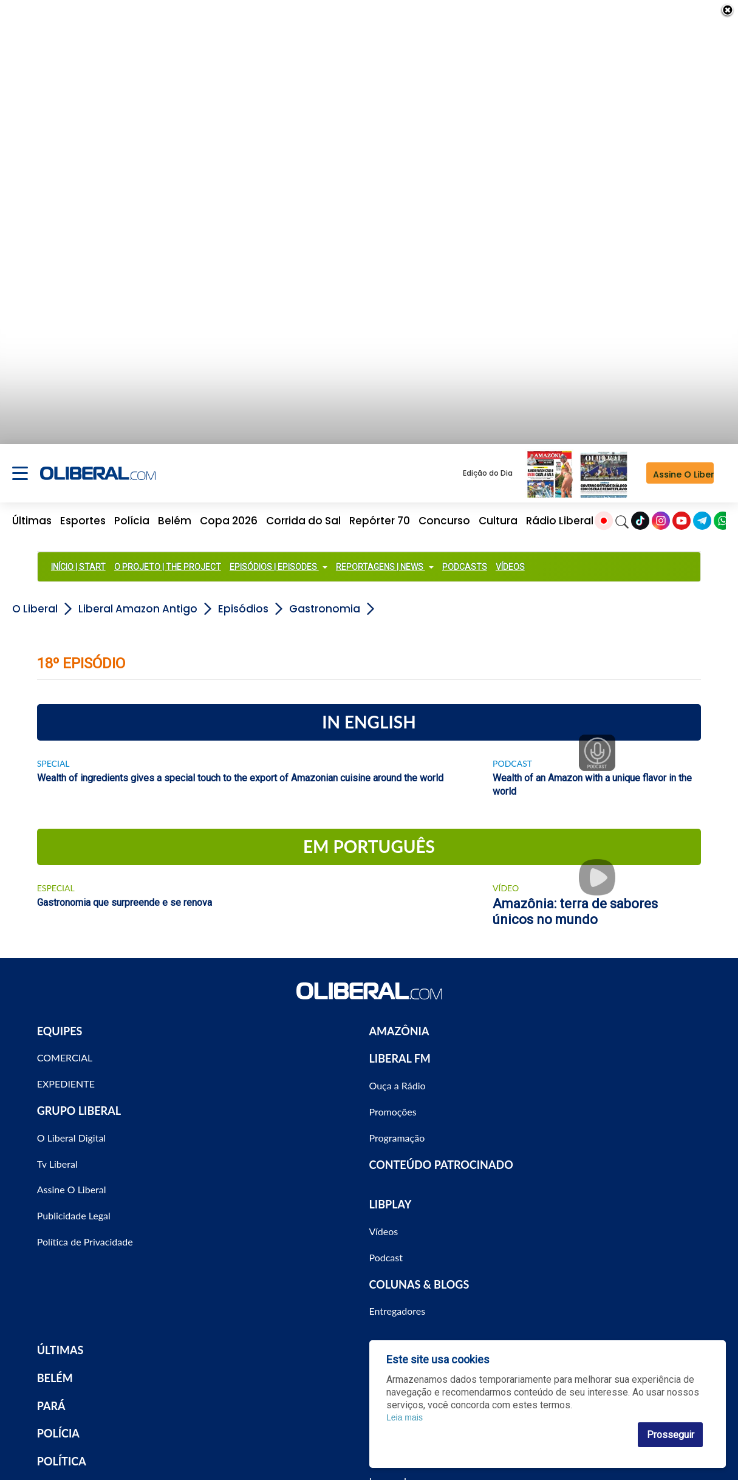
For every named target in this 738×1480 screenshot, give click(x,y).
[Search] (622, 497)
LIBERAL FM (400, 1035)
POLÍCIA (58, 1410)
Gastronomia (324, 585)
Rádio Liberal (559, 497)
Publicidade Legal (74, 1192)
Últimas (32, 497)
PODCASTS (464, 543)
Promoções (393, 1088)
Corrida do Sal (303, 497)
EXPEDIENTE (66, 1060)
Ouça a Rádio (397, 1061)
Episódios (243, 585)
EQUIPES (60, 1007)
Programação (397, 1114)
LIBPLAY (390, 1181)
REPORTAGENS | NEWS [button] (385, 543)
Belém (174, 497)
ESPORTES (396, 1326)
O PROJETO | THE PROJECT (167, 543)
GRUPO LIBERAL (79, 1087)
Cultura (498, 497)
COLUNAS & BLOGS (419, 1260)
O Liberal (35, 585)
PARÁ (51, 1382)
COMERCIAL (65, 1034)
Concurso (444, 497)
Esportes (83, 497)
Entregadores (397, 1287)
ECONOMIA (67, 1465)
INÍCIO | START (78, 543)
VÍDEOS (510, 543)
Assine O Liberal (71, 1166)
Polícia (131, 497)
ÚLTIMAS (60, 1326)
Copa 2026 (229, 497)
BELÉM (55, 1354)
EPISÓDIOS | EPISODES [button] (278, 543)
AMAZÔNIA (399, 1007)
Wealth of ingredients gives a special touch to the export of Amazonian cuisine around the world (240, 754)
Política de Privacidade (85, 1218)
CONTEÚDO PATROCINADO (441, 1141)
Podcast (386, 1233)
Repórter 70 (379, 497)
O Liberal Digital (71, 1114)
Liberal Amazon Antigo (137, 585)
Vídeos (383, 1207)
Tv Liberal (57, 1140)
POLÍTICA (61, 1437)
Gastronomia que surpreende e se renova (124, 879)
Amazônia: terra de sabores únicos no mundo (575, 887)
